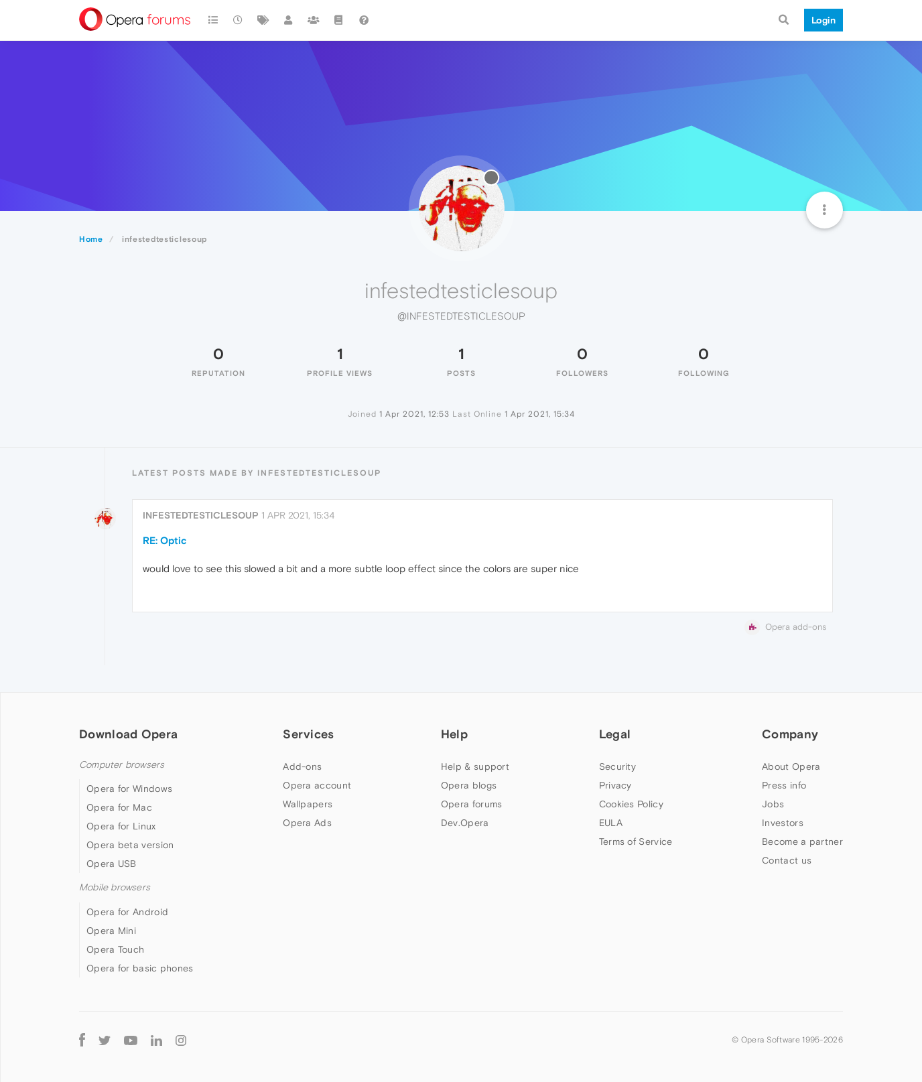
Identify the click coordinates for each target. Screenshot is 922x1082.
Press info (784, 785)
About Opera (791, 766)
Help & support (475, 766)
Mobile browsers (114, 887)
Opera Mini (111, 930)
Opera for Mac (119, 807)
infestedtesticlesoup (201, 515)
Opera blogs (469, 785)
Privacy (615, 785)
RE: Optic (164, 540)
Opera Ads (307, 822)
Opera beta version (130, 844)
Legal (615, 734)
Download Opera (128, 734)
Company (790, 734)
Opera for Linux (121, 826)
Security (617, 766)
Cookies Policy (631, 804)
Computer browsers (121, 764)
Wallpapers (307, 804)
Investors (782, 822)
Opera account (317, 785)
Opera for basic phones (140, 968)
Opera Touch (115, 949)
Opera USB (111, 863)
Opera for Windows (129, 788)
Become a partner (802, 841)
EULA (610, 822)
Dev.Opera (465, 822)
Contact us (786, 860)
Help (454, 734)
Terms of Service (636, 841)
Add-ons (302, 766)
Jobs (773, 804)
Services (308, 734)
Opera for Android (127, 911)
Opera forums (472, 804)
